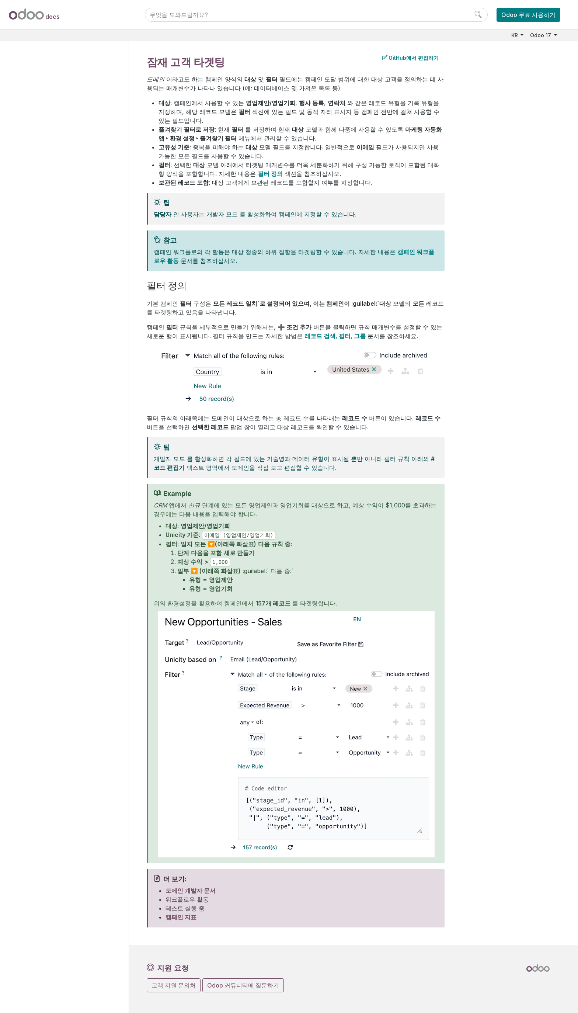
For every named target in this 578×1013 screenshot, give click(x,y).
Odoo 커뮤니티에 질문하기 (243, 985)
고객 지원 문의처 (174, 985)
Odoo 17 (541, 35)
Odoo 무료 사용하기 (528, 14)
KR (515, 35)
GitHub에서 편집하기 (410, 58)
